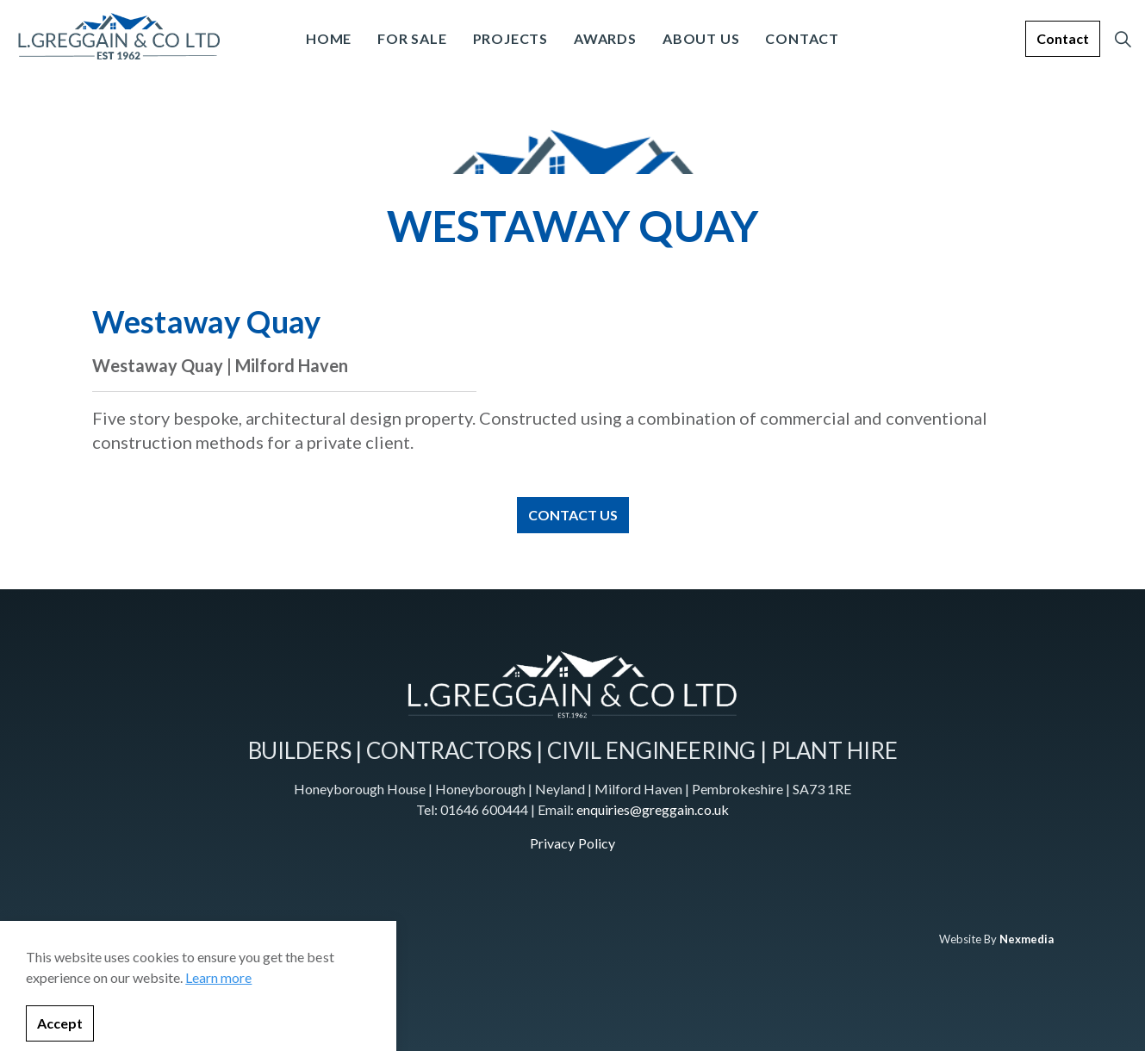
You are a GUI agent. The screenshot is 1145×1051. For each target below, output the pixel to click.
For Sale (411, 38)
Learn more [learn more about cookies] (218, 1043)
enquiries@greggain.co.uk (652, 809)
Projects (510, 38)
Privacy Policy (572, 843)
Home (329, 38)
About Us (701, 38)
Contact (802, 38)
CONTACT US (573, 515)
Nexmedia (1026, 939)
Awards (605, 38)
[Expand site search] (1122, 38)
